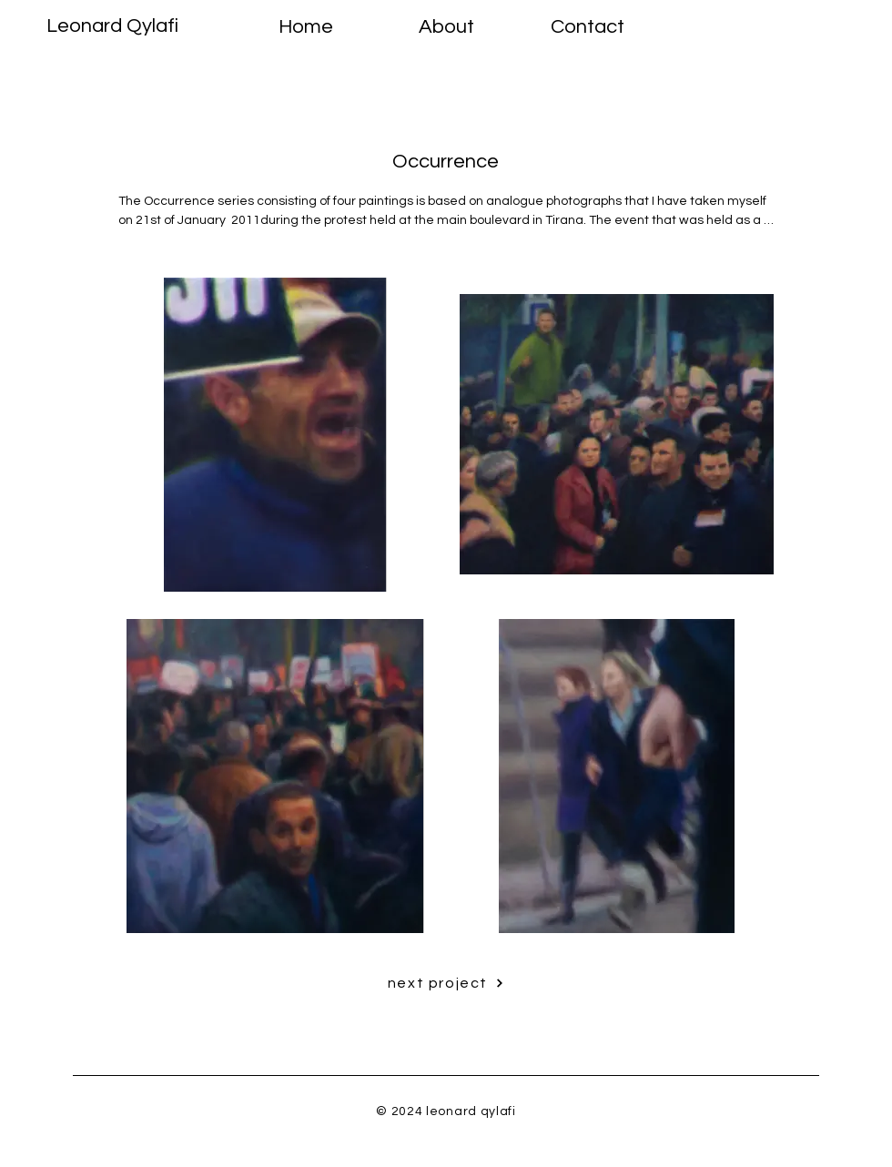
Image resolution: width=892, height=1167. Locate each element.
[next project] (446, 983)
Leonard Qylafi (112, 25)
